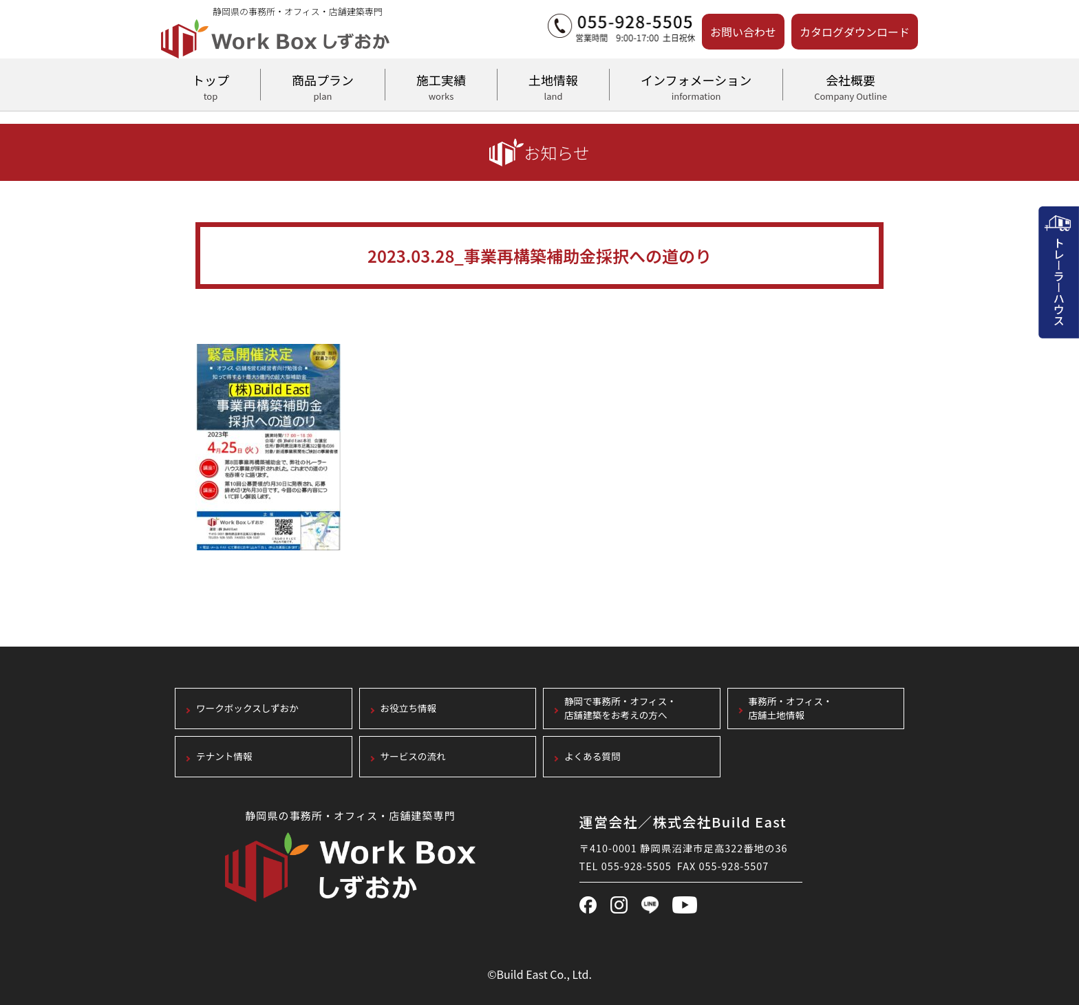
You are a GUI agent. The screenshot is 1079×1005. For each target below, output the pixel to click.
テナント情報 (224, 757)
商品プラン (323, 85)
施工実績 (441, 85)
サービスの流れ (413, 757)
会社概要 (850, 85)
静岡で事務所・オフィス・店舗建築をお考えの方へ (620, 708)
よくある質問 (592, 757)
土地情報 (553, 85)
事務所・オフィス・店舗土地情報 (791, 708)
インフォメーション (696, 85)
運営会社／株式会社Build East (683, 822)
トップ (210, 85)
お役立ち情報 (409, 708)
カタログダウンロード (855, 31)
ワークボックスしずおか (247, 708)
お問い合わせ (743, 31)
